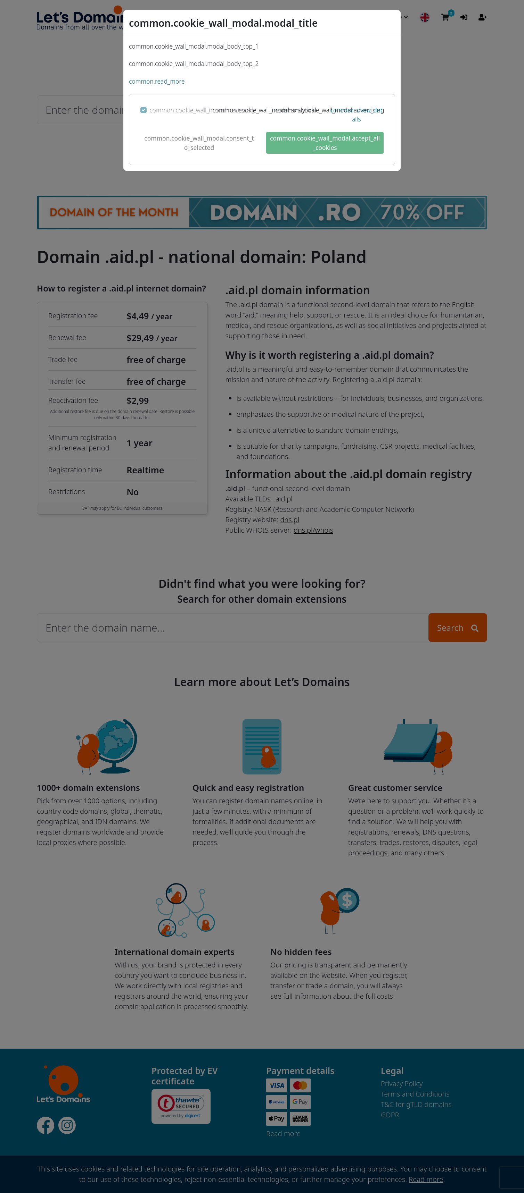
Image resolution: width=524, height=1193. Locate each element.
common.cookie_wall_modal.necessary (202, 110)
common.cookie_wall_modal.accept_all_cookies (325, 142)
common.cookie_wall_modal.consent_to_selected (199, 142)
